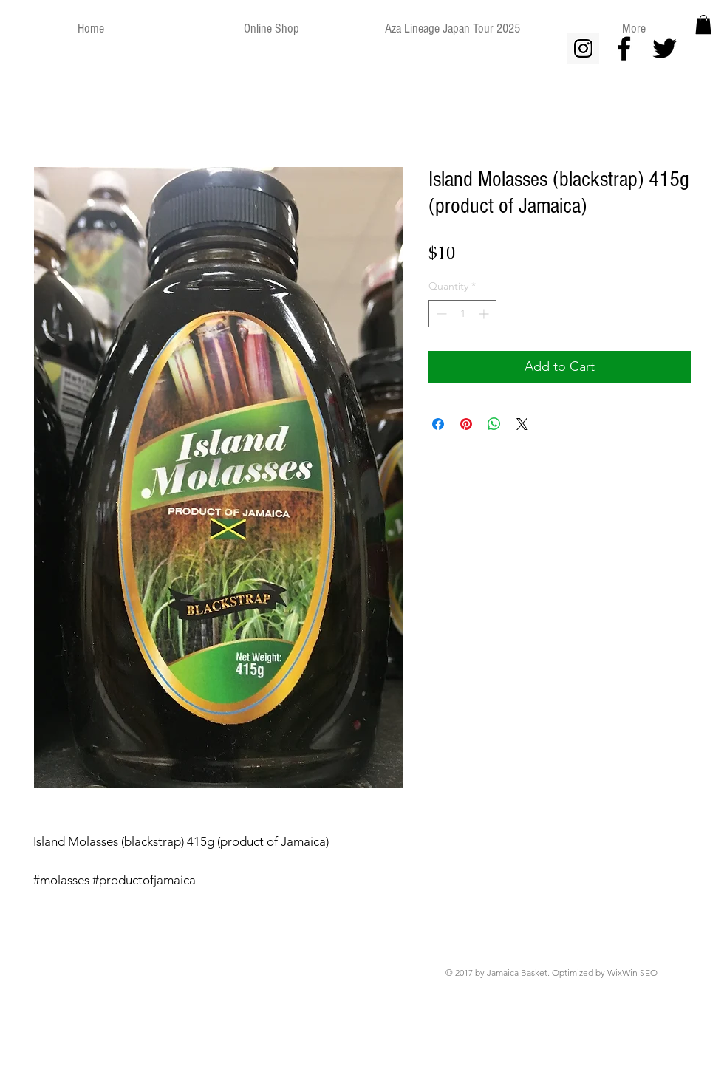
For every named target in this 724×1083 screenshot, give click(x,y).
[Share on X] (522, 424)
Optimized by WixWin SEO (605, 972)
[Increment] (485, 314)
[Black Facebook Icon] (624, 48)
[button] (703, 24)
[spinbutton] (462, 314)
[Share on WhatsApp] (494, 424)
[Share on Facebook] (438, 424)
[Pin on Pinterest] (466, 424)
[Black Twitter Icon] (664, 48)
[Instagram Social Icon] (583, 48)
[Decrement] (440, 314)
